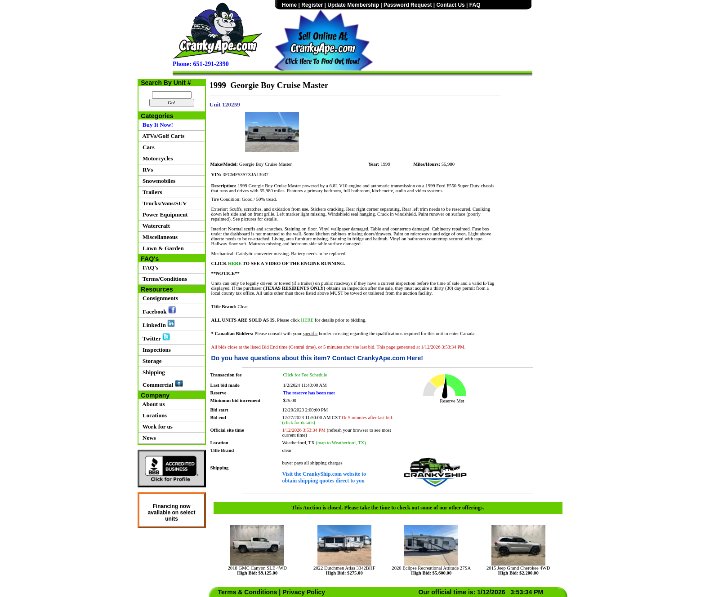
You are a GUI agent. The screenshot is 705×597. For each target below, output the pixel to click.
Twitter (155, 337)
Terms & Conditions (247, 592)
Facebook (158, 310)
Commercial (161, 384)
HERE (234, 263)
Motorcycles (156, 158)
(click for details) (298, 422)
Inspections (155, 349)
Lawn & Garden (162, 248)
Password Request (408, 5)
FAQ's (149, 267)
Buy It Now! (156, 124)
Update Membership (353, 5)
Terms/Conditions (163, 278)
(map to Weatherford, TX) (341, 442)
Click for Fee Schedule (305, 374)
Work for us (156, 426)
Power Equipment (164, 214)
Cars (147, 147)
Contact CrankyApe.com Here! (377, 358)
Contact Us (450, 5)
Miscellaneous (159, 237)
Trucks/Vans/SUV (163, 203)
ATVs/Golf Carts (162, 136)
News (148, 437)
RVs (146, 169)
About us (152, 404)
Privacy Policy (303, 592)
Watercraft (155, 225)
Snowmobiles (157, 180)
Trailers (151, 192)
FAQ (475, 5)
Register (312, 5)
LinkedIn (157, 323)
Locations (153, 415)
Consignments (159, 298)
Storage (151, 361)
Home (289, 5)
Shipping (152, 372)
